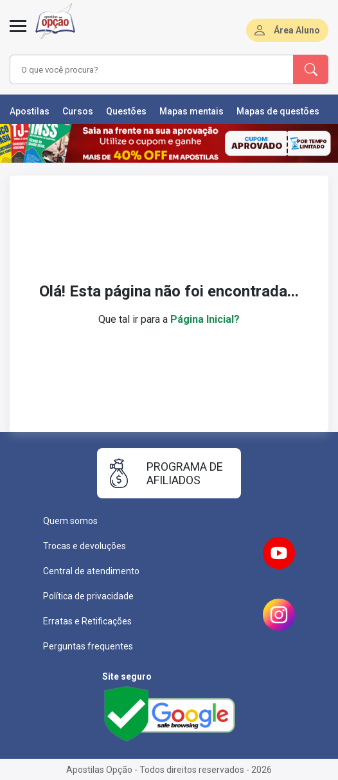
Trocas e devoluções (84, 546)
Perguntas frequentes (88, 646)
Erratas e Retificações (87, 621)
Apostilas (29, 111)
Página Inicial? (205, 319)
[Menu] (18, 33)
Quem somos (70, 521)
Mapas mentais (191, 111)
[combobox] (145, 69)
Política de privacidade (88, 596)
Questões (126, 111)
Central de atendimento (91, 571)
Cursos (77, 111)
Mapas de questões (277, 111)
